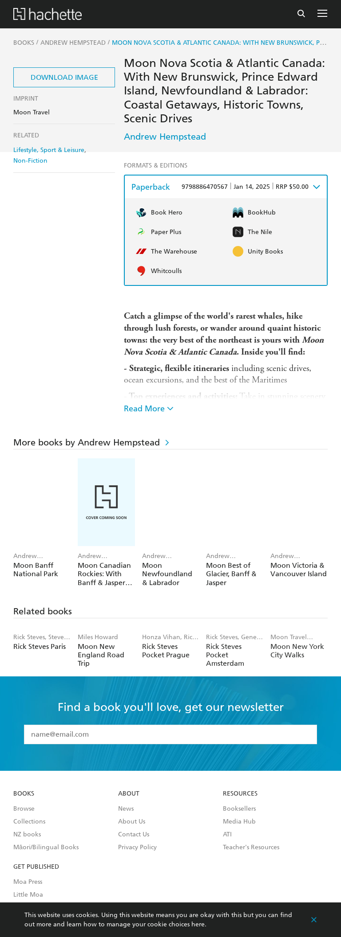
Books (23, 794)
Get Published (36, 867)
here (198, 924)
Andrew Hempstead (165, 136)
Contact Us (133, 835)
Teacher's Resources (251, 847)
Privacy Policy (137, 847)
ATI (227, 835)
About (128, 794)
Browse (24, 809)
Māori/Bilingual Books (46, 847)
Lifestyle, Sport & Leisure (48, 150)
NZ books (27, 835)
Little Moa (28, 895)
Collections (29, 822)
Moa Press (27, 882)
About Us (131, 822)
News (126, 809)
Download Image (64, 77)
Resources (240, 794)
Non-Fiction (30, 160)
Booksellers (239, 809)
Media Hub (239, 822)
